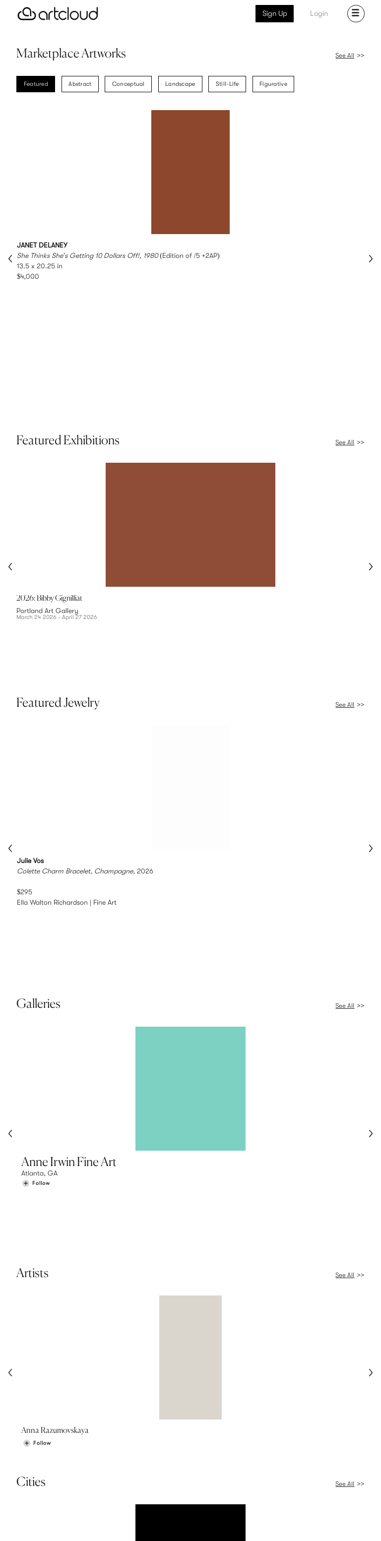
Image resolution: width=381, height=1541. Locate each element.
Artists (31, 1471)
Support (125, 1481)
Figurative (273, 84)
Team (303, 1461)
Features (126, 1461)
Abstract (79, 84)
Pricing (123, 1471)
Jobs (302, 1471)
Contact (308, 1481)
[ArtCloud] (57, 13)
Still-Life (227, 84)
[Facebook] (287, 1523)
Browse (33, 1461)
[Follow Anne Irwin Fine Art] (35, 960)
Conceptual (128, 84)
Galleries (35, 1481)
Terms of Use (58, 1522)
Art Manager (223, 1481)
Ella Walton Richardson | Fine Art (67, 741)
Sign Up (274, 13)
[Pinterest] (264, 1523)
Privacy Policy (95, 1522)
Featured (36, 84)
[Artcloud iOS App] (328, 1522)
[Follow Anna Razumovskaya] (36, 1169)
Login (319, 13)
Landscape (180, 84)
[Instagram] (243, 1523)
